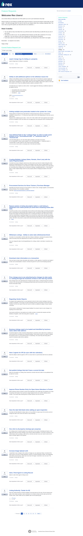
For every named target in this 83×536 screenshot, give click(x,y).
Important (38, 68)
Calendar (60, 29)
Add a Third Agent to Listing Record (21, 473)
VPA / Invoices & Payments (64, 71)
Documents (60, 39)
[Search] (78, 77)
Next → (39, 513)
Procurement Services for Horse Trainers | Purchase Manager (29, 185)
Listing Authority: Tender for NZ (19, 490)
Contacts (60, 32)
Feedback (60, 42)
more (19, 92)
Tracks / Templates (62, 66)
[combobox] (68, 77)
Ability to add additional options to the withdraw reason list (28, 77)
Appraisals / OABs (62, 24)
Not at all (30, 68)
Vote (4, 62)
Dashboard (60, 37)
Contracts (60, 34)
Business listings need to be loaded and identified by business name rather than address (29, 330)
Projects (60, 58)
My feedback (47, 53)
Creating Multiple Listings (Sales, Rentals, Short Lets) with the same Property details (29, 160)
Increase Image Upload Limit (18, 451)
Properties (60, 59)
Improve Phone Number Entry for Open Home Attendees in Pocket (31, 389)
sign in (69, 10)
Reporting (60, 63)
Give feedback (64, 80)
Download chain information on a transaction (24, 258)
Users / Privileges (62, 69)
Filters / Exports (61, 44)
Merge (59, 53)
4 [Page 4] (28, 513)
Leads (59, 48)
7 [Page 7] (35, 513)
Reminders (60, 61)
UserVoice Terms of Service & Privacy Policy (46, 531)
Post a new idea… (62, 19)
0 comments (11, 63)
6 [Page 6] (33, 513)
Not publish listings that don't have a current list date (26, 370)
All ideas (60, 21)
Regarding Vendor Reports (18, 299)
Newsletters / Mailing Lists (63, 54)
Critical (46, 68)
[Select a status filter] (38, 53)
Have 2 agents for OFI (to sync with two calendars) (25, 352)
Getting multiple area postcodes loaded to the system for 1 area (30, 111)
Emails (59, 41)
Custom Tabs (61, 36)
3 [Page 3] (26, 513)
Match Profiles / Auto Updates (64, 51)
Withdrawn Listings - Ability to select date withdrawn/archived (29, 235)
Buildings (60, 27)
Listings (16, 63)
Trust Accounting (61, 68)
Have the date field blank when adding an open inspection (28, 410)
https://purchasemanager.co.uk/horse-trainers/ (24, 190)
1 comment (11, 416)
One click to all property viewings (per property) (25, 429)
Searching (60, 64)
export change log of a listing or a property (23, 59)
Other (59, 56)
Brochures (60, 26)
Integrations (60, 46)
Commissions (61, 31)
